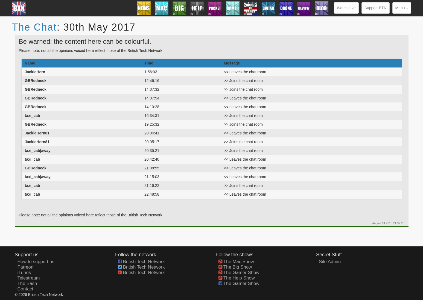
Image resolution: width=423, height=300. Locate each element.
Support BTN (375, 8)
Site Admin (330, 261)
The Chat (34, 27)
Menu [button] (401, 8)
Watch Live (346, 8)
